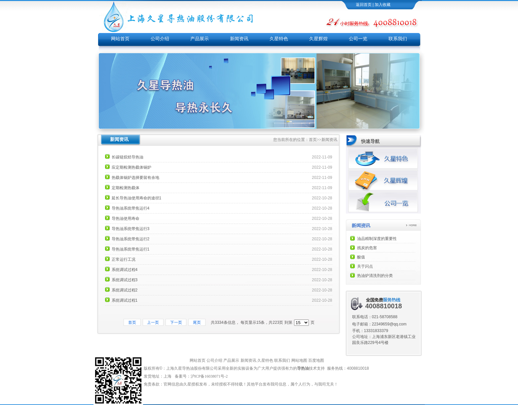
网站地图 (299, 360)
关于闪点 (365, 266)
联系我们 (397, 38)
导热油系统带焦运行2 (131, 239)
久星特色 (279, 38)
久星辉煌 (318, 38)
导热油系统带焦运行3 (131, 228)
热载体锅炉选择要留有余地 (135, 177)
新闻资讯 (239, 38)
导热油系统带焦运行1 (131, 249)
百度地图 (316, 360)
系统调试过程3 (125, 280)
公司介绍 (160, 38)
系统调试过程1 (125, 300)
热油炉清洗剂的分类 (375, 275)
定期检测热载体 (125, 188)
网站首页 (120, 38)
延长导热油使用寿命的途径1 (137, 198)
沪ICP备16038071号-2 (210, 376)
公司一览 (358, 38)
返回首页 (364, 4)
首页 (313, 139)
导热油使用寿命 (125, 218)
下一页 (176, 322)
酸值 (361, 257)
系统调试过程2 (125, 290)
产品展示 (199, 38)
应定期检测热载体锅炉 (131, 167)
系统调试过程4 (125, 269)
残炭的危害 (367, 248)
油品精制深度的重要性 (377, 238)
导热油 (303, 368)
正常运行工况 (123, 259)
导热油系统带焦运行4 (131, 208)
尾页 (197, 322)
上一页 (153, 322)
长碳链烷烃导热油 (127, 157)
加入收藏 (382, 4)
